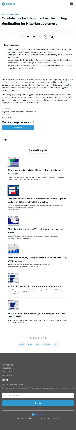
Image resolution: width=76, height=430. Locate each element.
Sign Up (38, 403)
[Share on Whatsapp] (40, 37)
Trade (30, 344)
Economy (47, 344)
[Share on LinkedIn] (34, 37)
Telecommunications (10, 14)
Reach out (18, 128)
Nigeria (21, 344)
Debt (37, 344)
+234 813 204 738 (8, 368)
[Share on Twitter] (28, 37)
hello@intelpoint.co (9, 371)
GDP (55, 344)
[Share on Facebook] (22, 37)
